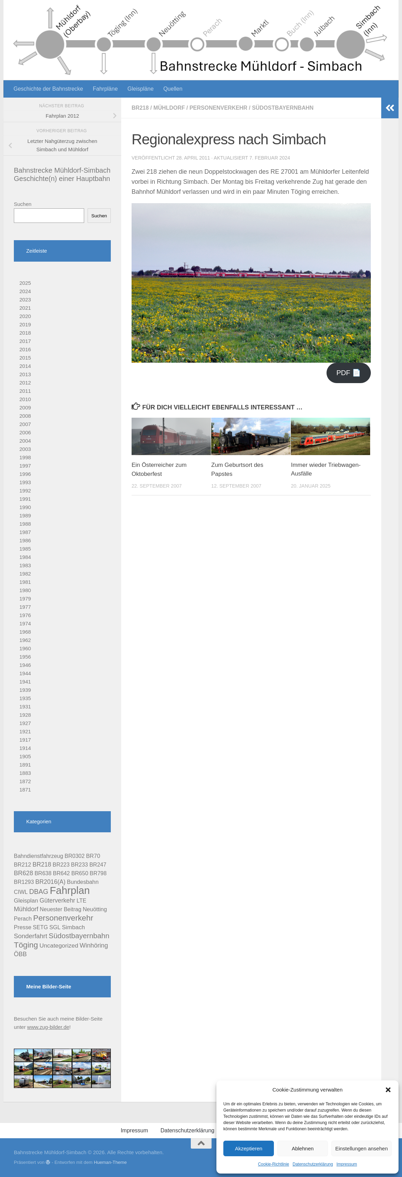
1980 (25, 590)
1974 (25, 623)
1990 (25, 507)
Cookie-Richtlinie (273, 1164)
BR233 (79, 865)
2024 (25, 291)
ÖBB (20, 954)
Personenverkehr (219, 108)
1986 (25, 540)
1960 (25, 648)
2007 (25, 424)
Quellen (172, 89)
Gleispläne (140, 89)
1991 (25, 499)
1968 (25, 632)
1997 (25, 466)
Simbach (73, 927)
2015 (25, 358)
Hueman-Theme (110, 1162)
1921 (25, 731)
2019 (25, 324)
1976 (25, 615)
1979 (25, 598)
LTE (81, 901)
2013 (25, 374)
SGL (55, 927)
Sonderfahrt (30, 936)
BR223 (61, 865)
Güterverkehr (57, 900)
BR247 (97, 865)
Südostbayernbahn (283, 108)
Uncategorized (58, 945)
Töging (26, 944)
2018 (25, 333)
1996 (25, 474)
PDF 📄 (348, 373)
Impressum (347, 1164)
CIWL (21, 892)
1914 (25, 748)
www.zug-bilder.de (48, 1027)
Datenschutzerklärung (313, 1164)
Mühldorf (169, 108)
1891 (25, 765)
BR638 (43, 873)
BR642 (61, 873)
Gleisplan (26, 900)
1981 (25, 582)
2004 (25, 441)
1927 (25, 723)
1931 (25, 706)
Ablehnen (302, 1148)
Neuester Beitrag (60, 909)
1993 (25, 482)
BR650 (79, 873)
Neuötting (95, 909)
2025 (25, 283)
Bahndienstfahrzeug (38, 856)
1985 (25, 549)
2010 (25, 399)
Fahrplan (70, 890)
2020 (25, 316)
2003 (25, 449)
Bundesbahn (82, 882)
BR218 (140, 108)
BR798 (98, 873)
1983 (25, 565)
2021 (25, 308)
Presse (23, 927)
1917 (25, 740)
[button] (388, 1089)
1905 (25, 756)
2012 (25, 383)
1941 (25, 682)
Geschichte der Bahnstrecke (48, 89)
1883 (25, 773)
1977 (25, 607)
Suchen (23, 204)
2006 (25, 432)
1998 (25, 457)
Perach (23, 918)
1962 (25, 640)
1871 (25, 790)
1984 (25, 557)
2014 (25, 366)
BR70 (93, 856)
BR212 (22, 864)
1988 (25, 524)
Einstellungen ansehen (361, 1148)
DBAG (38, 891)
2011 (25, 391)
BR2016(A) (50, 881)
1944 (25, 673)
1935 (25, 698)
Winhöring (94, 945)
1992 (25, 491)
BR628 (23, 873)
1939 (25, 690)
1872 (25, 781)
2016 (25, 349)
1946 (25, 665)
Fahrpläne (105, 89)
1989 (25, 515)
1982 (25, 574)
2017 (25, 341)
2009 (25, 407)
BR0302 (75, 856)
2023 (25, 299)
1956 (25, 657)
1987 (25, 532)
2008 (25, 416)
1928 (25, 715)
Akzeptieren (248, 1148)
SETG (40, 927)
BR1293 (24, 882)
